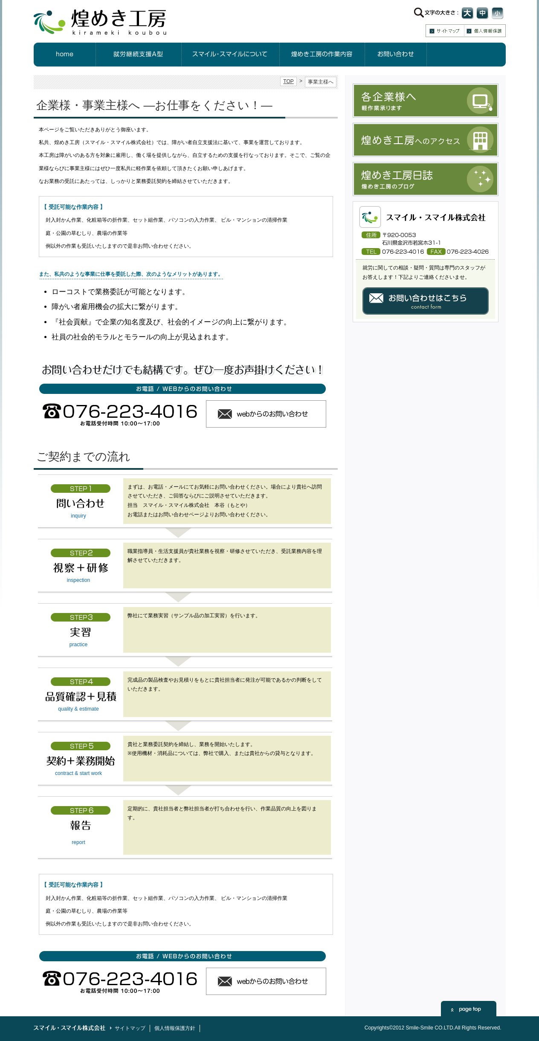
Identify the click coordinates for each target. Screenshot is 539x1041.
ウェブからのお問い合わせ (266, 414)
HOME (65, 55)
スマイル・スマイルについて (231, 55)
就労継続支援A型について (139, 55)
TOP (288, 81)
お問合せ (396, 55)
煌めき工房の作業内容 (322, 55)
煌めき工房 (108, 21)
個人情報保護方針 (485, 30)
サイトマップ (445, 30)
